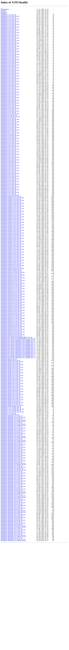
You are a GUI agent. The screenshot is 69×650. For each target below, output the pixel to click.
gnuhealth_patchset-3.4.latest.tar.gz (13, 595)
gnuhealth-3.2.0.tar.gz (8, 130)
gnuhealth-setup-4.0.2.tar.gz (10, 473)
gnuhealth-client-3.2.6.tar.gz (11, 240)
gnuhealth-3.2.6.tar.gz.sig (10, 154)
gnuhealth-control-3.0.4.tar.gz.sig (13, 338)
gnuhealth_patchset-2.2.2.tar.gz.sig (13, 502)
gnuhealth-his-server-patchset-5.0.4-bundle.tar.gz (18, 416)
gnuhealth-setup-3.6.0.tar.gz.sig (12, 455)
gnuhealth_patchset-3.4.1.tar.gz (11, 592)
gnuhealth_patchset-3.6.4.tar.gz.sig (13, 608)
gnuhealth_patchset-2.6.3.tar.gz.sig (13, 518)
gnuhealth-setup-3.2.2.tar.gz (10, 447)
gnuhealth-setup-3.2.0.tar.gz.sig (12, 442)
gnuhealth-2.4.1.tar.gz (8, 75)
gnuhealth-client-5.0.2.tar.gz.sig (12, 320)
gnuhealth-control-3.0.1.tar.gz (11, 327)
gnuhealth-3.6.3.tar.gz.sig (10, 184)
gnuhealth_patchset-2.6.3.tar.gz (11, 517)
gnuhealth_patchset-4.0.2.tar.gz (11, 618)
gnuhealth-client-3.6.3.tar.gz (11, 270)
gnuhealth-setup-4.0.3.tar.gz (10, 476)
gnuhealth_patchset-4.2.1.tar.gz (11, 632)
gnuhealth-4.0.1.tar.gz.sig (10, 200)
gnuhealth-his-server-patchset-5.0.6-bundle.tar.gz (18, 423)
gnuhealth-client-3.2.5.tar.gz (11, 237)
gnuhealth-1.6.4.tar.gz (8, 49)
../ (2, 8)
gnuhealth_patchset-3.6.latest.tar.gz (13, 613)
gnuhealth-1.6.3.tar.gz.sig (10, 47)
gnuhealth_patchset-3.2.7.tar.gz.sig (13, 582)
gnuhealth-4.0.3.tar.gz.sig (10, 206)
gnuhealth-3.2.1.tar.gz (8, 133)
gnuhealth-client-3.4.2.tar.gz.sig (12, 252)
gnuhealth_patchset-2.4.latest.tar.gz (13, 509)
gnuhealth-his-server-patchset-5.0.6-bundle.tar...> (18, 424)
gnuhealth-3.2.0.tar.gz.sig (10, 132)
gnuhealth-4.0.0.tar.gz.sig (10, 197)
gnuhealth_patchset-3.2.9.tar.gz (11, 587)
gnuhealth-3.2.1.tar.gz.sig (10, 135)
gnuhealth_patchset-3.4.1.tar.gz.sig (13, 593)
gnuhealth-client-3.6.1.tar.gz (11, 263)
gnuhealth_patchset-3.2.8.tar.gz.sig (13, 585)
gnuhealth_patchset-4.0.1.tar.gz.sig (13, 616)
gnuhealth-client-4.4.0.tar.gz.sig (12, 310)
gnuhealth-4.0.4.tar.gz (8, 208)
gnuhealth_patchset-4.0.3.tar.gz (11, 621)
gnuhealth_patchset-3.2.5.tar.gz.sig (13, 575)
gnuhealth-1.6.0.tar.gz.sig (10, 37)
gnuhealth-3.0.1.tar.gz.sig (10, 105)
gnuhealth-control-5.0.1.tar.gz (11, 392)
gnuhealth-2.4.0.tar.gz (8, 71)
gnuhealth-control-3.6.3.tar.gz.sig (13, 358)
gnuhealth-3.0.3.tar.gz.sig (10, 112)
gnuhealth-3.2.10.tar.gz (9, 136)
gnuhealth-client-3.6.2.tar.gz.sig (12, 268)
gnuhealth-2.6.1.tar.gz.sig (10, 83)
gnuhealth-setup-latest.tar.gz (11, 486)
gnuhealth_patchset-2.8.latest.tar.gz (13, 528)
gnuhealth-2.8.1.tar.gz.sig (10, 99)
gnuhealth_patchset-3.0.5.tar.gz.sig (13, 544)
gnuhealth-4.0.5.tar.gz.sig (10, 213)
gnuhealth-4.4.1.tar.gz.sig (10, 232)
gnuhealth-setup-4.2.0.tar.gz (10, 479)
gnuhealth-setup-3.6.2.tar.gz (10, 460)
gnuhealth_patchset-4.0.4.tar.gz (11, 624)
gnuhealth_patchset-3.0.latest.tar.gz (13, 556)
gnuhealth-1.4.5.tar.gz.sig (10, 34)
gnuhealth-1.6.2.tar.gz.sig (10, 44)
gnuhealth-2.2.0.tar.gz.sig (10, 63)
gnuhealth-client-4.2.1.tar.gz (11, 305)
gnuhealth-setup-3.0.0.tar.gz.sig (12, 432)
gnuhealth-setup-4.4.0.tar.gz (10, 483)
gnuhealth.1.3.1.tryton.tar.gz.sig (12, 489)
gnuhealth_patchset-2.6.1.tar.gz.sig (13, 512)
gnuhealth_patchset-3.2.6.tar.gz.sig (13, 579)
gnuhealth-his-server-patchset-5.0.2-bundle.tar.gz (18, 410)
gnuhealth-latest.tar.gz (9, 429)
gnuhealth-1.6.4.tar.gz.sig (10, 50)
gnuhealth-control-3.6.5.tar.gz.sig (13, 364)
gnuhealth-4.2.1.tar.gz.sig (10, 219)
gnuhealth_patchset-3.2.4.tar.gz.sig (13, 572)
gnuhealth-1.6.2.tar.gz (8, 42)
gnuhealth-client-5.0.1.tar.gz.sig (12, 317)
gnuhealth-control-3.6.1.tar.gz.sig (13, 351)
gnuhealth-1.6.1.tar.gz (8, 39)
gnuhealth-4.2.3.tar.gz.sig (10, 226)
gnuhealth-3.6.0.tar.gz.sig (10, 174)
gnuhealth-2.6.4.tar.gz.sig (10, 92)
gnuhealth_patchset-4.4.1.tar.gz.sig (13, 645)
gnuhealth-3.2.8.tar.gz (8, 159)
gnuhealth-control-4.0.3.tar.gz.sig (13, 377)
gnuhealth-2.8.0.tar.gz (8, 94)
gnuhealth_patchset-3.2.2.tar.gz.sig (13, 566)
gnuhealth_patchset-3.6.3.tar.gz (11, 603)
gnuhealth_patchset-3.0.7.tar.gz (11, 549)
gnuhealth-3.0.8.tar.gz (8, 127)
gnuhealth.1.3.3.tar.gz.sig (10, 496)
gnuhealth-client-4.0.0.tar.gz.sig (12, 294)
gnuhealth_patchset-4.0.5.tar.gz (11, 627)
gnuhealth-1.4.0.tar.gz (8, 16)
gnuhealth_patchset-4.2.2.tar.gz (11, 636)
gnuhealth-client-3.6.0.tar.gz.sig (12, 262)
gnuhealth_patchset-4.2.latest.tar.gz (13, 642)
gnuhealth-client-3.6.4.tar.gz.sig (12, 275)
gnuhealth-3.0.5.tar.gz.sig (10, 119)
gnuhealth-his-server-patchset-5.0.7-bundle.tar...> (18, 427)
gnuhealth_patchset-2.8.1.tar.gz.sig (13, 527)
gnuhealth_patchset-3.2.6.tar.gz (11, 577)
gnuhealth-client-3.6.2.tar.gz (11, 266)
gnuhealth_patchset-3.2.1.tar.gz (11, 557)
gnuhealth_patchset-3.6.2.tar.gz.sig (13, 601)
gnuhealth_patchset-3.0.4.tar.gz (11, 540)
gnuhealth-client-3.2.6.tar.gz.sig (12, 242)
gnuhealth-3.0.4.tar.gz (8, 114)
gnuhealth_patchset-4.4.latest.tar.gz (13, 647)
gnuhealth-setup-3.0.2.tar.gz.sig (12, 439)
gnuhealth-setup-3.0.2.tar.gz (10, 437)
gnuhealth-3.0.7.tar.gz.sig (10, 125)
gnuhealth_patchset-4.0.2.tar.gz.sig (13, 619)
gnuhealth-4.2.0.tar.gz (8, 214)
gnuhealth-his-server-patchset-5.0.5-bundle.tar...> (18, 421)
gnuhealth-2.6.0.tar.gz (8, 78)
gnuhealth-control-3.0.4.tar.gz (11, 336)
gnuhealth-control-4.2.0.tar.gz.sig (13, 380)
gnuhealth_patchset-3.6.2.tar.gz (11, 600)
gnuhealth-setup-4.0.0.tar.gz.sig (12, 468)
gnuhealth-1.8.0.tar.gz (8, 52)
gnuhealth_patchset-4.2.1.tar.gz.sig (13, 634)
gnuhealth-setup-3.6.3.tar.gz (10, 463)
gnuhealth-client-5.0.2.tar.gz (11, 318)
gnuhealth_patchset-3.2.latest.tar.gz (13, 590)
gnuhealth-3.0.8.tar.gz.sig (10, 128)
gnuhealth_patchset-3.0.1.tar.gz (11, 530)
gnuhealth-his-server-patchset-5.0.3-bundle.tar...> (18, 414)
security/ (4, 13)
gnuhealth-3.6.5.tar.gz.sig (10, 190)
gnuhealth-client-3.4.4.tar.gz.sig (12, 258)
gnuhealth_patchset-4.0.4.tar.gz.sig (13, 626)
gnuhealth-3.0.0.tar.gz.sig (10, 102)
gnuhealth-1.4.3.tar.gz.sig (10, 27)
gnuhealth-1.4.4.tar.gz (8, 29)
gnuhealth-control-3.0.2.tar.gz (11, 330)
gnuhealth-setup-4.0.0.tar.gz (10, 466)
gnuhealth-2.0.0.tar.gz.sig (10, 60)
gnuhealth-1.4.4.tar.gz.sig (10, 31)
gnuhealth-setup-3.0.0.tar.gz (10, 431)
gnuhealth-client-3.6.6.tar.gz (11, 279)
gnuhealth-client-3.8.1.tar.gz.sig (12, 291)
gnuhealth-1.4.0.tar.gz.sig (10, 18)
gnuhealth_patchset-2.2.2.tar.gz (11, 501)
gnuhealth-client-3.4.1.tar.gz (11, 247)
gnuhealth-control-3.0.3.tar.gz (11, 333)
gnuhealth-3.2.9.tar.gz (8, 162)
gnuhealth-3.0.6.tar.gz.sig (10, 122)
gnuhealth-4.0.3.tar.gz (8, 205)
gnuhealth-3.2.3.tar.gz (8, 143)
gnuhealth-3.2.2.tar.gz (8, 140)
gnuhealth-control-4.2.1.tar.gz (11, 382)
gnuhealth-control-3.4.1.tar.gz (11, 346)
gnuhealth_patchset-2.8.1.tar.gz (11, 525)
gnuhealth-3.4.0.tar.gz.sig (10, 167)
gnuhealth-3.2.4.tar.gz (8, 146)
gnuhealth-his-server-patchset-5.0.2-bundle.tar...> (18, 411)
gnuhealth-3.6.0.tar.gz (8, 172)
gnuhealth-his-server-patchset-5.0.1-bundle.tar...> (18, 408)
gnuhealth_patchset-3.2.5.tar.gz (11, 574)
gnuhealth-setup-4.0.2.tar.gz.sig (12, 475)
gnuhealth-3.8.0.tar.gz (8, 192)
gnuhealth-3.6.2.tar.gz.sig (10, 180)
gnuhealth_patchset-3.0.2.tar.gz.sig (13, 535)
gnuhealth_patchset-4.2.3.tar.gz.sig (13, 640)
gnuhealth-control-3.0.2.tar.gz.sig (13, 331)
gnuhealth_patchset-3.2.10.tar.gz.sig (13, 562)
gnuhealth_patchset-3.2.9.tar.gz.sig (13, 588)
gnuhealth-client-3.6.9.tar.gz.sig (12, 284)
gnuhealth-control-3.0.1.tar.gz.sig (13, 328)
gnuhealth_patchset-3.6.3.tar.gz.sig (13, 605)
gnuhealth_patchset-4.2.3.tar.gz (11, 639)
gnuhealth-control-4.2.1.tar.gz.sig (13, 384)
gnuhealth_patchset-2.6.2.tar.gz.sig (13, 515)
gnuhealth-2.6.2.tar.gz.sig (10, 86)
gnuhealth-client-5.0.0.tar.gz (11, 312)
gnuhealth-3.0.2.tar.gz (8, 107)
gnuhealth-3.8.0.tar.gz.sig (10, 193)
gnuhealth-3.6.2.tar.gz (8, 179)
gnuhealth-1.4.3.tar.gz (8, 26)
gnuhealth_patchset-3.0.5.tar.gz (11, 543)
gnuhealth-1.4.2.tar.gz (8, 23)
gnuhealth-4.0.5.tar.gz (8, 211)
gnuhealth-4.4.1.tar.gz (8, 231)
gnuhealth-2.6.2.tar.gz (8, 84)
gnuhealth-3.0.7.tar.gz (8, 123)
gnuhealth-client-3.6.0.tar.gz (11, 260)
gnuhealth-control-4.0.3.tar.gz (11, 375)
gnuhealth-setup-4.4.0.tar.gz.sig (12, 484)
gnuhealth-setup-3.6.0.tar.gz (10, 453)
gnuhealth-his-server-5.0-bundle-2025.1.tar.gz (16, 403)
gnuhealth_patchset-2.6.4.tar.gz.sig (13, 522)
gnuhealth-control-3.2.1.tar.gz (11, 343)
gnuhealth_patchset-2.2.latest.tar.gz (13, 504)
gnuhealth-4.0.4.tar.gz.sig (10, 210)
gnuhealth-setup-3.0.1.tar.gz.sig (12, 436)
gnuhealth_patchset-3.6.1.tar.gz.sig (13, 598)
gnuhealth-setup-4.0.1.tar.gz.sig (12, 471)
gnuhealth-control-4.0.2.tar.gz (11, 372)
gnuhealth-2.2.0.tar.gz (8, 62)
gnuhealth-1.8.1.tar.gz (8, 55)
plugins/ (3, 11)
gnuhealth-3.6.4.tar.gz (8, 185)
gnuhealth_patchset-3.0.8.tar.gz (11, 553)
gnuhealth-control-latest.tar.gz (11, 401)
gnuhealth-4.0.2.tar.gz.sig (10, 203)
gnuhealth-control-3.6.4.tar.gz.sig (13, 361)
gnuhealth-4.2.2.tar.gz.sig (10, 223)
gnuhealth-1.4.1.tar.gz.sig (10, 21)
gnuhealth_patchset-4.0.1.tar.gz (11, 614)
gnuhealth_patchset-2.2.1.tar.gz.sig (13, 499)
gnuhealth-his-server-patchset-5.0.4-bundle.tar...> (18, 418)
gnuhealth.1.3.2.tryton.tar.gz (11, 491)
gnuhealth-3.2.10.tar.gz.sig (10, 138)
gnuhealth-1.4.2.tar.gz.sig (10, 24)
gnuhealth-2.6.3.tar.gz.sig (10, 89)
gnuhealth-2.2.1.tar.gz (8, 65)
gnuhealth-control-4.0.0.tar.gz (11, 366)
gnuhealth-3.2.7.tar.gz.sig (10, 158)
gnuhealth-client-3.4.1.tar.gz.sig (12, 249)
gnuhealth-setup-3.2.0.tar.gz (10, 440)
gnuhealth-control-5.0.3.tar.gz (11, 398)
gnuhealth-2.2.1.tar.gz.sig (10, 66)
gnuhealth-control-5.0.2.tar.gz (11, 395)
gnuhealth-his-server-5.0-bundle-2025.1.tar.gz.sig (18, 405)
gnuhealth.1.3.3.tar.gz (8, 494)
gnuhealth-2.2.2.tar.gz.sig (10, 70)
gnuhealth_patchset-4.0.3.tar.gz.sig (13, 623)
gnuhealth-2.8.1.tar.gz (8, 97)
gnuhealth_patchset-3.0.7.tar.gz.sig (13, 551)
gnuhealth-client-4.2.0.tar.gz (11, 302)
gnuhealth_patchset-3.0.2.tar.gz (11, 533)
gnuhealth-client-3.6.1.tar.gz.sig (12, 265)
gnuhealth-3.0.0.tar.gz (8, 101)
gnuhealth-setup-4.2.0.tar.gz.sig (12, 481)
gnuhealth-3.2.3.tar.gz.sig (10, 145)
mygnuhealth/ (5, 10)
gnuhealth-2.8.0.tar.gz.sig (10, 96)
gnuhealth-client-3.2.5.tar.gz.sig (12, 239)
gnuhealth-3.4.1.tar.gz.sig (10, 171)
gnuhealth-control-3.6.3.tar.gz (11, 356)
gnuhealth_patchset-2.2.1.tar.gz (11, 497)
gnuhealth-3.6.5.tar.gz (8, 188)
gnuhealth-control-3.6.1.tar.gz (11, 349)
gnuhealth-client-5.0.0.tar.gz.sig (12, 314)
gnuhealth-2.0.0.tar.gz (8, 58)
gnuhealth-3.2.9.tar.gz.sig (10, 164)
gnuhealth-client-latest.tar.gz (11, 322)
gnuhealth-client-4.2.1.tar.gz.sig (12, 307)
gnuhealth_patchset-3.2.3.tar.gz (11, 567)
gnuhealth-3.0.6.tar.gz (8, 120)
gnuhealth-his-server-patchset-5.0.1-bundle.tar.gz (18, 406)
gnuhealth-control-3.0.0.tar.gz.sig (13, 325)
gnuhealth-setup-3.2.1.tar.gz (10, 444)
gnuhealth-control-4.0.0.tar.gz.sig (13, 367)
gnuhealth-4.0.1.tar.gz (8, 198)
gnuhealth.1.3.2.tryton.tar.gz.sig (12, 492)
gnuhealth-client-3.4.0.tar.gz (11, 244)
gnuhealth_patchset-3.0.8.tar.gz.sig (13, 554)
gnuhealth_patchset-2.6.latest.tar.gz (13, 523)
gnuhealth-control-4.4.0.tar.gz (11, 385)
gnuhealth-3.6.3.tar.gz (8, 182)
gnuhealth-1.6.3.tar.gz (8, 45)
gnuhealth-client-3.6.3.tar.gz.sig (12, 271)
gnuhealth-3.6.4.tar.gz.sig (10, 187)
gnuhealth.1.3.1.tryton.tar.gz (11, 488)
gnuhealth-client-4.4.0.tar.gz (11, 309)
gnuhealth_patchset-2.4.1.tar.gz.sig (13, 507)
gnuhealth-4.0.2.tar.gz (8, 201)
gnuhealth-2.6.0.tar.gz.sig (10, 79)
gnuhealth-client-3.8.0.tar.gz (11, 286)
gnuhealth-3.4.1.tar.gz (8, 169)
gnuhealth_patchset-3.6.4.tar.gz (11, 606)
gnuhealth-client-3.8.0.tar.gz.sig (12, 288)
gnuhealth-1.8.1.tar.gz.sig (10, 57)
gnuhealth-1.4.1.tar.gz (8, 19)
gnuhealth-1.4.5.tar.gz (8, 32)
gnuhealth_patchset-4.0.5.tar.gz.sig (13, 629)
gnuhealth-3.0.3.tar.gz (8, 110)
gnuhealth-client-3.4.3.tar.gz (11, 253)
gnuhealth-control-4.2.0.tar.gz (11, 379)
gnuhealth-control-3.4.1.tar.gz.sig (13, 348)
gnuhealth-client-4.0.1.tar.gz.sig (12, 297)
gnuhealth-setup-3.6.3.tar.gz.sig (12, 465)
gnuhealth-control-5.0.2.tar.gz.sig (13, 397)
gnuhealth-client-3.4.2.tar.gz (11, 250)
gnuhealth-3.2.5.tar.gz (8, 149)
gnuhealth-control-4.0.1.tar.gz (11, 369)
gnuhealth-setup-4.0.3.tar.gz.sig (12, 478)
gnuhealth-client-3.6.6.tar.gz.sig (12, 281)
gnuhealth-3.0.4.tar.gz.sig (10, 115)
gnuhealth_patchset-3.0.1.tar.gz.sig (13, 531)
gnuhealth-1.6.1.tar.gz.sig (10, 40)
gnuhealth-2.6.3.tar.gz (8, 88)
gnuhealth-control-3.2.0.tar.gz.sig (13, 341)
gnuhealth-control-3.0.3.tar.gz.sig (13, 335)
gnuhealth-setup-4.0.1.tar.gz (10, 470)
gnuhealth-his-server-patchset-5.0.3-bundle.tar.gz (18, 413)
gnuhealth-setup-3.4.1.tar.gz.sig (12, 452)
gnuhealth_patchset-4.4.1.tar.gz (11, 644)
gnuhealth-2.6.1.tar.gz (8, 81)
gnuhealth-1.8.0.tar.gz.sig (10, 53)
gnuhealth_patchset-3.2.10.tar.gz (12, 561)
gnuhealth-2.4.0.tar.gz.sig (10, 73)
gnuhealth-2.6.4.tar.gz (8, 91)
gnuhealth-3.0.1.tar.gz (8, 104)
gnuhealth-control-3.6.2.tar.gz (11, 353)
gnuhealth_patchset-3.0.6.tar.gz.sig (13, 548)
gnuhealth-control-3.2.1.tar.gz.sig (13, 345)
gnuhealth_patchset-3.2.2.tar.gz (11, 564)
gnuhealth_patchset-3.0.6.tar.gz (11, 546)
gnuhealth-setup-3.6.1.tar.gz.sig (12, 458)
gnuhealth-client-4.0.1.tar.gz (11, 296)
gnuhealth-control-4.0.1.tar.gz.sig (13, 371)
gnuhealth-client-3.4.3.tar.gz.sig (12, 255)
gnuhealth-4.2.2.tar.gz (8, 221)
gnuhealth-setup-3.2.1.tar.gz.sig (12, 445)
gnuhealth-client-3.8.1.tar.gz (11, 289)
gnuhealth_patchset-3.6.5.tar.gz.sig (13, 611)
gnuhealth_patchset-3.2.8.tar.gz (11, 584)
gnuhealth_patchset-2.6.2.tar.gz (11, 514)
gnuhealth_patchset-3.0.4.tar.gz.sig (13, 541)
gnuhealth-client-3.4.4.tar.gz (11, 257)
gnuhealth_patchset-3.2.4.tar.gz (11, 571)
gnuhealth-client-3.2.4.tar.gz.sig (12, 236)
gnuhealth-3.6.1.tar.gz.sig (10, 177)
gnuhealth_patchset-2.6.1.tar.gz (11, 510)
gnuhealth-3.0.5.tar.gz (8, 117)
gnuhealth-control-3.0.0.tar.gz (11, 323)
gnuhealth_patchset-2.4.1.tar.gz (11, 505)
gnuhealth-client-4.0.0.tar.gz (11, 292)
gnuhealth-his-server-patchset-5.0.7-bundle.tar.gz (18, 426)
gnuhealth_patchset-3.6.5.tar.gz (11, 610)
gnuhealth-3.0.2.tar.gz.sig (10, 109)
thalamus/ (4, 14)
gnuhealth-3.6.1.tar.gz (8, 175)
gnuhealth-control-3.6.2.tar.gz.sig (13, 354)
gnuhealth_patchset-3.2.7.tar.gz (11, 580)
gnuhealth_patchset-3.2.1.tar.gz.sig (13, 559)
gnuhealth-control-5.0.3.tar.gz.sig (13, 400)
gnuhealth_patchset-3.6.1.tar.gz (11, 597)
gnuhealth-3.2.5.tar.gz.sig (10, 151)
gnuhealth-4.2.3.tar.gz (8, 224)
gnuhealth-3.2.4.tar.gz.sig (10, 148)
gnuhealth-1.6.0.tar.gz (8, 36)
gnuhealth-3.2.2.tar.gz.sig (10, 141)
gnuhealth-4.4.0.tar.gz (8, 227)
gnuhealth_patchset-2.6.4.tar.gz (11, 520)
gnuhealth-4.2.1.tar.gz (8, 218)
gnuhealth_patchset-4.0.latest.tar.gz (13, 631)
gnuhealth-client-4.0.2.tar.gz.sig (12, 301)
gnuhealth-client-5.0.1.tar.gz (11, 315)
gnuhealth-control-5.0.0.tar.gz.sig (13, 390)
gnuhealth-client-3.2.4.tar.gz (11, 234)
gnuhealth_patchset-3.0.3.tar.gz (11, 536)
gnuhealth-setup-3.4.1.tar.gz (10, 450)
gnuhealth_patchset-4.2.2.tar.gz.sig (13, 637)
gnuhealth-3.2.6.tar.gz (8, 153)
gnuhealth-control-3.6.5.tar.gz (11, 362)
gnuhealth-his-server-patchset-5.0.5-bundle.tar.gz (18, 419)
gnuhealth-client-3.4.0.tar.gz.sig (12, 245)
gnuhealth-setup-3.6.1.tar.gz (10, 457)
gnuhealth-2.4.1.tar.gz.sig (10, 76)
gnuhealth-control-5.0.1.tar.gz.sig (13, 393)
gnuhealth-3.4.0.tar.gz (8, 166)
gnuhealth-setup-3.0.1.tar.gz (10, 434)
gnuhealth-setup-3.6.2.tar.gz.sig (12, 462)
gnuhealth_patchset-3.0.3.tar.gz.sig (13, 538)
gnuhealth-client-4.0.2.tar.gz (11, 299)
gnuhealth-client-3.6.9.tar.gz (11, 283)
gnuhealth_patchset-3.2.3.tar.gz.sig (13, 569)
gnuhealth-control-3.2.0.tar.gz (11, 340)
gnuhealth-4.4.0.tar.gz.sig (10, 229)
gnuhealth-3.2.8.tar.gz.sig (10, 161)
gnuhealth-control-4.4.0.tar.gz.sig (13, 387)
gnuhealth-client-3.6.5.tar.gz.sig (12, 278)
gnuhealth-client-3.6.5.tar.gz (11, 276)
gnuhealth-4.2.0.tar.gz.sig (10, 216)
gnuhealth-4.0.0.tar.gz (8, 195)
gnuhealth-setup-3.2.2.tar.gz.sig (12, 449)
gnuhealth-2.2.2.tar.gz (8, 68)
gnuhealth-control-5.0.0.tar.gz (11, 388)
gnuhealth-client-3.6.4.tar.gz (11, 273)
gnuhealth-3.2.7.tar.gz (8, 156)
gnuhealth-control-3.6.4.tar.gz (11, 359)
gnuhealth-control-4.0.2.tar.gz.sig (13, 374)
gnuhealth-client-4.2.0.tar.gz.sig (12, 304)
